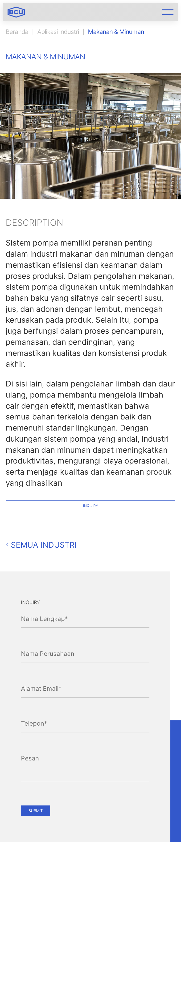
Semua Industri (41, 545)
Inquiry (90, 505)
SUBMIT (36, 810)
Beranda (17, 32)
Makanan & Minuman (116, 32)
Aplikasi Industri (58, 32)
